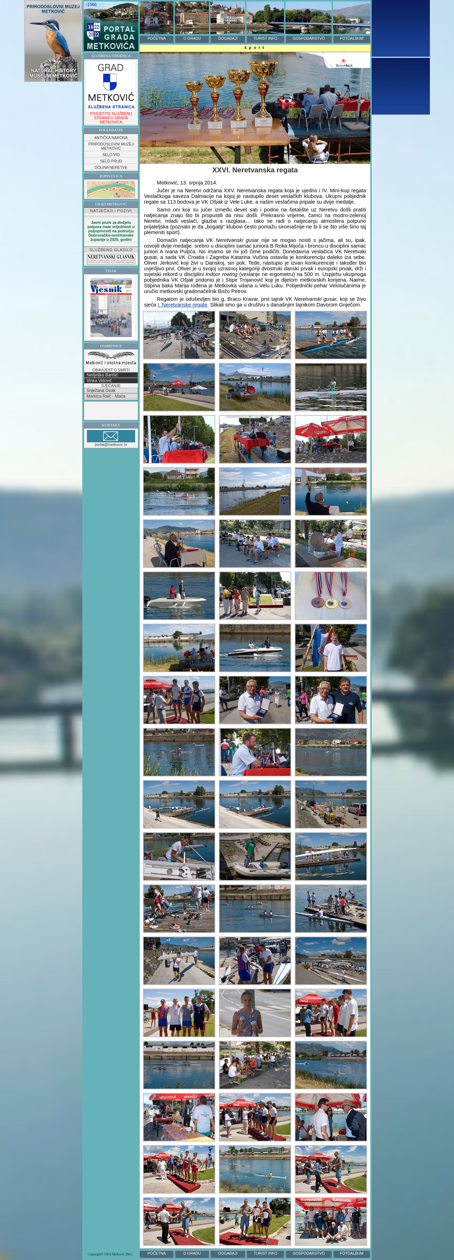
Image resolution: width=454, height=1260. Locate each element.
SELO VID (111, 155)
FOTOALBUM (351, 38)
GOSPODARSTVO (309, 38)
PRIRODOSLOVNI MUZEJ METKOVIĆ (110, 146)
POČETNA (157, 38)
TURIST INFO (265, 38)
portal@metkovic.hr (111, 438)
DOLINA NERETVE (111, 167)
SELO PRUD (111, 161)
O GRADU (192, 38)
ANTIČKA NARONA (111, 138)
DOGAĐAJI (227, 38)
